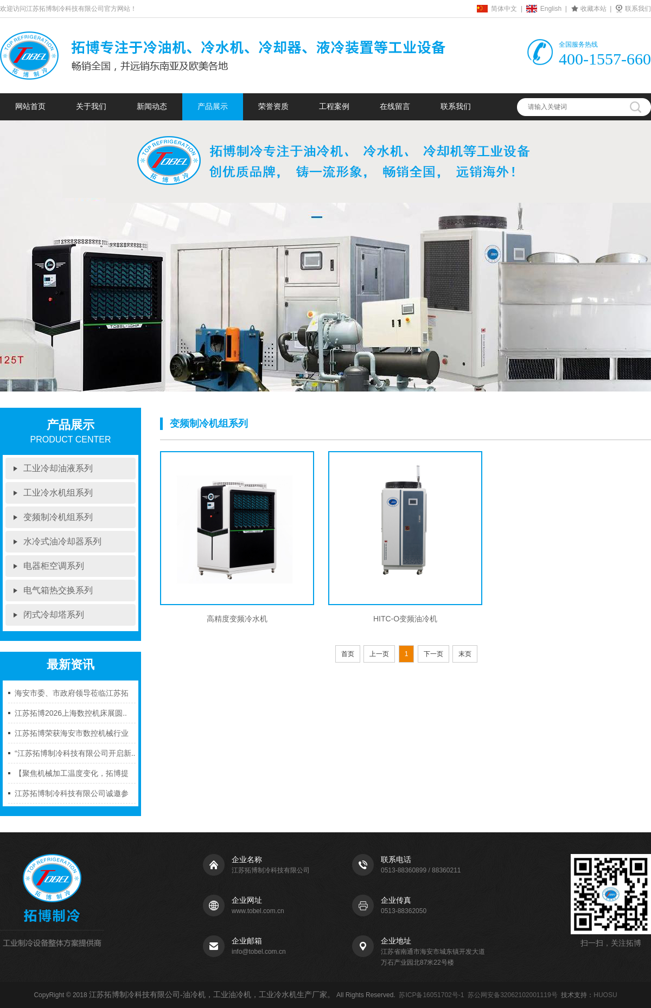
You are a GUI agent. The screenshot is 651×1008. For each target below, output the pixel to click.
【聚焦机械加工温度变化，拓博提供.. (72, 776)
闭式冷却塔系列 (53, 614)
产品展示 (212, 106)
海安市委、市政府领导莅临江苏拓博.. (72, 696)
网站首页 (30, 106)
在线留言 (395, 106)
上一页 (379, 654)
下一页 (433, 654)
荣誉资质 (273, 106)
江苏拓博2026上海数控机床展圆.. (71, 713)
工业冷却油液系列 (58, 468)
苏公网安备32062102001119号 (512, 995)
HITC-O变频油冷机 (405, 618)
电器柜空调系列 (53, 565)
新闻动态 (152, 106)
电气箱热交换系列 (58, 590)
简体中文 (504, 8)
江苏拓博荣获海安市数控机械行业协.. (72, 736)
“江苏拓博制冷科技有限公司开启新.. (75, 753)
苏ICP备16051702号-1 (431, 995)
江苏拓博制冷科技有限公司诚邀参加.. (72, 796)
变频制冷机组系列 (58, 517)
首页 (347, 654)
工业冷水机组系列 (58, 492)
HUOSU (605, 995)
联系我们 (638, 8)
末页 (464, 654)
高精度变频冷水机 (237, 618)
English (550, 8)
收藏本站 (593, 8)
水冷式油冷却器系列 (62, 541)
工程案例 (334, 106)
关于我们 (91, 106)
